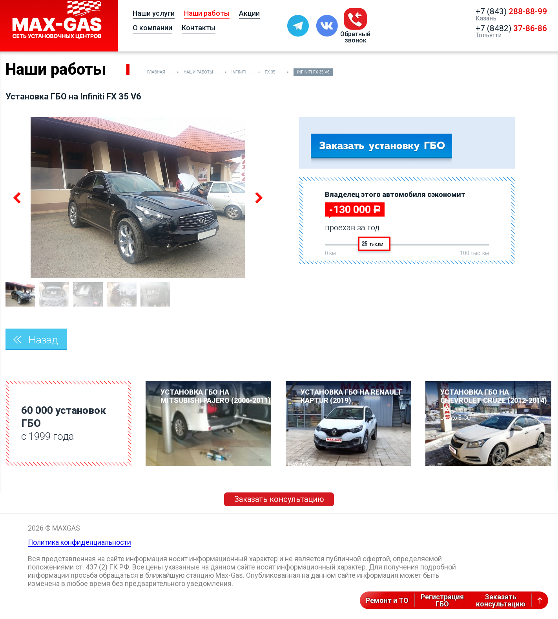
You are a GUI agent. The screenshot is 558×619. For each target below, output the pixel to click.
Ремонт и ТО (387, 600)
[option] (138, 197)
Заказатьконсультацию (500, 600)
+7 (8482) (511, 28)
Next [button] (257, 198)
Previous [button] (17, 198)
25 (372, 244)
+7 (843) (511, 11)
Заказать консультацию (279, 499)
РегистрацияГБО (442, 600)
